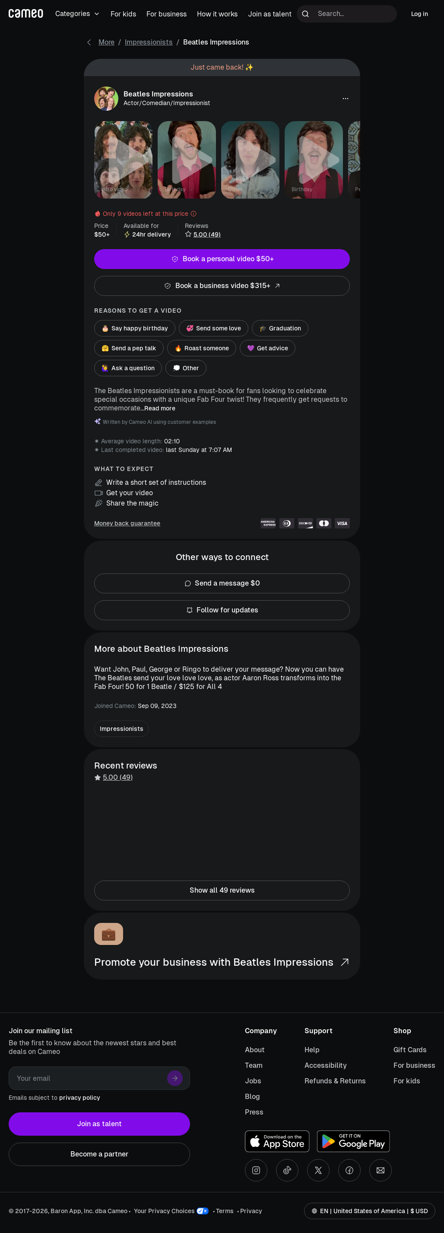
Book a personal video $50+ (222, 259)
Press (254, 1112)
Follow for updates (222, 610)
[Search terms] (346, 14)
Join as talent (99, 1124)
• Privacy (249, 1210)
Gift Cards (410, 1050)
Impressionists (149, 42)
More (106, 42)
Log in (419, 14)
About (255, 1050)
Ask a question (128, 368)
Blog (252, 1096)
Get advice (267, 348)
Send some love (213, 328)
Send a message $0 (222, 583)
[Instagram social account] (256, 1170)
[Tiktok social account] (287, 1170)
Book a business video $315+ (222, 285)
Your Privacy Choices (164, 1210)
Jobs (253, 1081)
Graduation (280, 328)
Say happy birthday (135, 328)
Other (186, 368)
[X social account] (318, 1170)
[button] (345, 98)
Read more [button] (159, 408)
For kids (406, 1081)
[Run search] (305, 13)
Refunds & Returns (335, 1081)
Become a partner (99, 1154)
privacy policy (79, 1097)
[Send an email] (380, 1170)
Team (254, 1065)
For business (414, 1065)
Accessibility (325, 1065)
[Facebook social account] (349, 1170)
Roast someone (202, 348)
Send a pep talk (129, 348)
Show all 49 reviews (222, 890)
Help (312, 1050)
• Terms (223, 1210)
